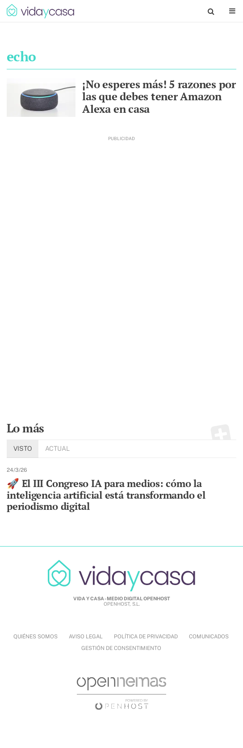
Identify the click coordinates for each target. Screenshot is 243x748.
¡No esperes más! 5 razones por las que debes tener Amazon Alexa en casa (159, 96)
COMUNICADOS (209, 636)
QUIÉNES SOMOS (35, 636)
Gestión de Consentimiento (121, 648)
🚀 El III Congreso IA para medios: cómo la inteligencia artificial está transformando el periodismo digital (106, 495)
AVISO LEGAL (86, 636)
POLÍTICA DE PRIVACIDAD (146, 636)
